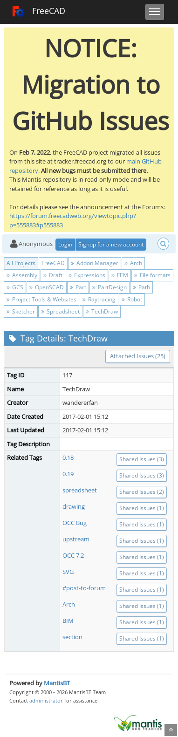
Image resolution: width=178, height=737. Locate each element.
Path (141, 287)
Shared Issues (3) (141, 459)
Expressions (86, 275)
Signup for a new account (111, 244)
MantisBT (57, 683)
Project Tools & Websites (41, 299)
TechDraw (102, 311)
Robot (132, 299)
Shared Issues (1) (141, 508)
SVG (68, 571)
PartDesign (109, 287)
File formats (152, 275)
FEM (119, 275)
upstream (75, 539)
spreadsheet (79, 490)
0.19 (68, 474)
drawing (73, 506)
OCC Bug (74, 523)
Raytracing (99, 299)
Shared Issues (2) (141, 492)
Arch (133, 263)
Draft (52, 275)
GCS (15, 287)
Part (78, 287)
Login (65, 244)
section (72, 637)
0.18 (68, 457)
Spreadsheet (60, 311)
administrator (46, 700)
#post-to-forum (84, 588)
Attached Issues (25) (137, 356)
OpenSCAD (46, 287)
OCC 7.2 (73, 555)
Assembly (22, 275)
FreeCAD (38, 12)
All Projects (21, 263)
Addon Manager (94, 263)
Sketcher (21, 311)
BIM (68, 620)
